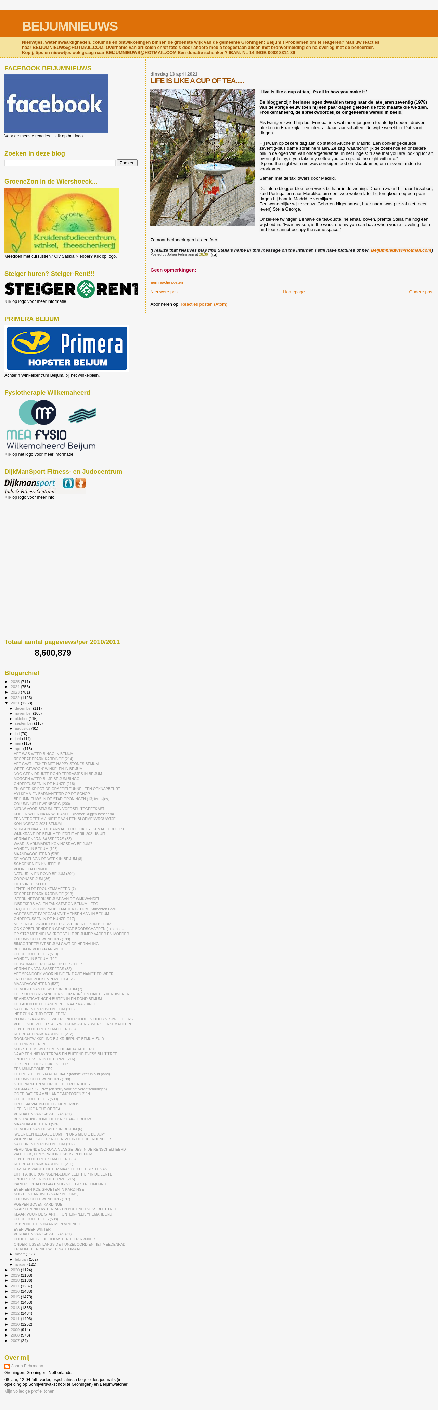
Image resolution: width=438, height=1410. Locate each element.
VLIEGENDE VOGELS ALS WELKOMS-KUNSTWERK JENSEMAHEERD (73, 1024)
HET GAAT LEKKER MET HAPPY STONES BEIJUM (56, 764)
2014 (16, 1302)
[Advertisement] (35, 536)
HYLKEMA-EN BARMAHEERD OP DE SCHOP (52, 794)
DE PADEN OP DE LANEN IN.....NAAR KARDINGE (55, 1004)
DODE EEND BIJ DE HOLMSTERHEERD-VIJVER (54, 1239)
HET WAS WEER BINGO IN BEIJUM (44, 754)
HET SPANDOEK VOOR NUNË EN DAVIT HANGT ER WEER (64, 974)
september (24, 723)
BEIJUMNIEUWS (69, 26)
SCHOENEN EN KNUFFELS (37, 864)
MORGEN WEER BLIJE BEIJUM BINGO (46, 779)
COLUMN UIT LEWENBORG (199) (42, 939)
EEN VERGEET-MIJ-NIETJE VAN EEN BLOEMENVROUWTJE (65, 819)
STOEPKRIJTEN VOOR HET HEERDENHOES (52, 1084)
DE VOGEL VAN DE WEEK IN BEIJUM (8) (48, 859)
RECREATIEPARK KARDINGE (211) (43, 1164)
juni (18, 739)
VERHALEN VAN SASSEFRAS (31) (43, 1114)
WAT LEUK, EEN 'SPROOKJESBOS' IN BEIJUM (53, 1154)
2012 (16, 1313)
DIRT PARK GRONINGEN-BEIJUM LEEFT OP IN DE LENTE (63, 1174)
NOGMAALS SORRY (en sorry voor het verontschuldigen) (60, 1089)
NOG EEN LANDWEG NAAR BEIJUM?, (46, 1194)
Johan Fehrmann (27, 1366)
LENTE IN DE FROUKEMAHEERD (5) (45, 1159)
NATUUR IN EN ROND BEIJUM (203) (44, 1009)
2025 (16, 681)
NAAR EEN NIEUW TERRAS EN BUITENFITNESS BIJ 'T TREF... (66, 1054)
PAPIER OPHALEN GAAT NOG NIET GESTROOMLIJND (60, 1184)
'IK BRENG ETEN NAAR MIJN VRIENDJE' (48, 1224)
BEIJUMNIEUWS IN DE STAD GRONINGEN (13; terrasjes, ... (63, 799)
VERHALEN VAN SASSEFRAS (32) (43, 969)
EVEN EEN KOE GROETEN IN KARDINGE (49, 1189)
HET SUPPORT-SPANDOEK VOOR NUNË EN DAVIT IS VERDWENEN (71, 994)
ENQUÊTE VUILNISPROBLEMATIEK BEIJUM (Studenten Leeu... (66, 909)
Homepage (294, 291)
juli (18, 733)
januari (21, 1264)
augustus (23, 728)
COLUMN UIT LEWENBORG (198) (42, 1079)
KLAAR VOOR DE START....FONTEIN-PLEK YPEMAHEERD (63, 1214)
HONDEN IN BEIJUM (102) (36, 959)
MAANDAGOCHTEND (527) (36, 984)
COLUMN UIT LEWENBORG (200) (42, 804)
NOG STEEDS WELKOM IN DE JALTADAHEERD (54, 1049)
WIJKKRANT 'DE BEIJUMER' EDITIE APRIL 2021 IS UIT (59, 834)
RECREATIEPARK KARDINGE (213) (43, 894)
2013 (16, 1307)
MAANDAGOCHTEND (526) (36, 1124)
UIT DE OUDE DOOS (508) (36, 1219)
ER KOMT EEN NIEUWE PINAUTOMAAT (47, 1249)
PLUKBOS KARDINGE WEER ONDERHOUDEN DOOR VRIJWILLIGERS (73, 1019)
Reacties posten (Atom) (204, 304)
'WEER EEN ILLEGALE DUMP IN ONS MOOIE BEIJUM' (59, 1134)
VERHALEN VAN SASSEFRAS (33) (43, 839)
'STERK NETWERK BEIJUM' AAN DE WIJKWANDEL (57, 899)
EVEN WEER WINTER (32, 1229)
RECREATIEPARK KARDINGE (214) (43, 759)
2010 (16, 1324)
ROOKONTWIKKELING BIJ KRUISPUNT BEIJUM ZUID (59, 1039)
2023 (16, 692)
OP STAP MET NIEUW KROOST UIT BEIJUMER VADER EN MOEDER (71, 934)
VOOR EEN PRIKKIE (31, 869)
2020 (16, 1269)
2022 (16, 697)
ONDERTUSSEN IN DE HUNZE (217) (44, 919)
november (24, 713)
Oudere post (421, 291)
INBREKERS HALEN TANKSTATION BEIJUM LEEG (56, 904)
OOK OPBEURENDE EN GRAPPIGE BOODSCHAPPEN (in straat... (69, 929)
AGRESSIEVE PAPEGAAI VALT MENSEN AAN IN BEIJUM (61, 914)
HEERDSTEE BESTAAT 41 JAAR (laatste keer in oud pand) (62, 1074)
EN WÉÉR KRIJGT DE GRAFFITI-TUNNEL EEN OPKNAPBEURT (67, 789)
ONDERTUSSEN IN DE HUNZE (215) (44, 1179)
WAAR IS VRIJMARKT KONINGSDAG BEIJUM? (53, 844)
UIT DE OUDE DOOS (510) (36, 954)
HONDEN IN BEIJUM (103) (36, 849)
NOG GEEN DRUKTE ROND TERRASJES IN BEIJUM (58, 773)
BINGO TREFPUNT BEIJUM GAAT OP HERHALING (56, 944)
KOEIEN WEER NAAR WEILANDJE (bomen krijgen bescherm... (65, 814)
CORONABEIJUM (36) (32, 879)
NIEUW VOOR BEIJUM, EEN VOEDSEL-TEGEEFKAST (59, 809)
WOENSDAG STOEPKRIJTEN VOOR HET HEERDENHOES (63, 1139)
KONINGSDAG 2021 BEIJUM (38, 824)
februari (22, 1259)
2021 (16, 703)
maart (20, 1254)
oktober (22, 718)
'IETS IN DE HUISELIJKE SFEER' (41, 1064)
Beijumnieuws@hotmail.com (401, 250)
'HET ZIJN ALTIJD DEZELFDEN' (40, 1014)
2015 (16, 1296)
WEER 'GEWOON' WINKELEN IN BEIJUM (48, 769)
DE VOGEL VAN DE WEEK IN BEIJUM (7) (48, 989)
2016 (16, 1291)
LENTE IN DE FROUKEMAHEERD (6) (45, 1029)
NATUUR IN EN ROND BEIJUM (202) (44, 1144)
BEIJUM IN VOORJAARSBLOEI (40, 949)
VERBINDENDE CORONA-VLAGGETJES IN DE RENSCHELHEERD (70, 1149)
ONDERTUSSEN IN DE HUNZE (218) (44, 784)
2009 (16, 1329)
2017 (16, 1286)
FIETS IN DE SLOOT (31, 884)
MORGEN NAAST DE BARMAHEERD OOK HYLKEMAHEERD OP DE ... (73, 829)
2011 (16, 1318)
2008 (16, 1335)
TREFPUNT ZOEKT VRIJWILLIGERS (44, 979)
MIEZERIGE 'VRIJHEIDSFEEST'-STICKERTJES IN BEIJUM (62, 924)
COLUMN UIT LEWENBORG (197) (42, 1199)
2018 (16, 1280)
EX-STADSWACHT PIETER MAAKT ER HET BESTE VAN (60, 1169)
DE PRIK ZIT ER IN (29, 1044)
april (19, 749)
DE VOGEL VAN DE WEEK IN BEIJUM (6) (48, 1129)
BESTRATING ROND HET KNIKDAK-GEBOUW (52, 1119)
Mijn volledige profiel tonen (29, 1391)
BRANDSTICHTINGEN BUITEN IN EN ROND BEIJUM (58, 999)
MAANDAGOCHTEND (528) (36, 854)
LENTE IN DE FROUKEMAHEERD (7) (45, 889)
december (24, 708)
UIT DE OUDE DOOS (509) (36, 1099)
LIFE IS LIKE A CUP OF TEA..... (197, 80)
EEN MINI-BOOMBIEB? (33, 1069)
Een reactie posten (166, 282)
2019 (16, 1275)
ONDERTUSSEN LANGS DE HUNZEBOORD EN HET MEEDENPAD (69, 1244)
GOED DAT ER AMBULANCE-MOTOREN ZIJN (52, 1094)
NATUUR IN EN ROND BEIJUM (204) (44, 874)
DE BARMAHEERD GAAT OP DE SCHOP (48, 964)
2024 (16, 686)
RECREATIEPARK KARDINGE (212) (43, 1034)
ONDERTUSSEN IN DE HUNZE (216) (44, 1059)
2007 (16, 1340)
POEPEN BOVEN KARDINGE (38, 1204)
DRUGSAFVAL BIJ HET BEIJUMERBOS (46, 1104)
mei (18, 743)
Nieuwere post (164, 291)
